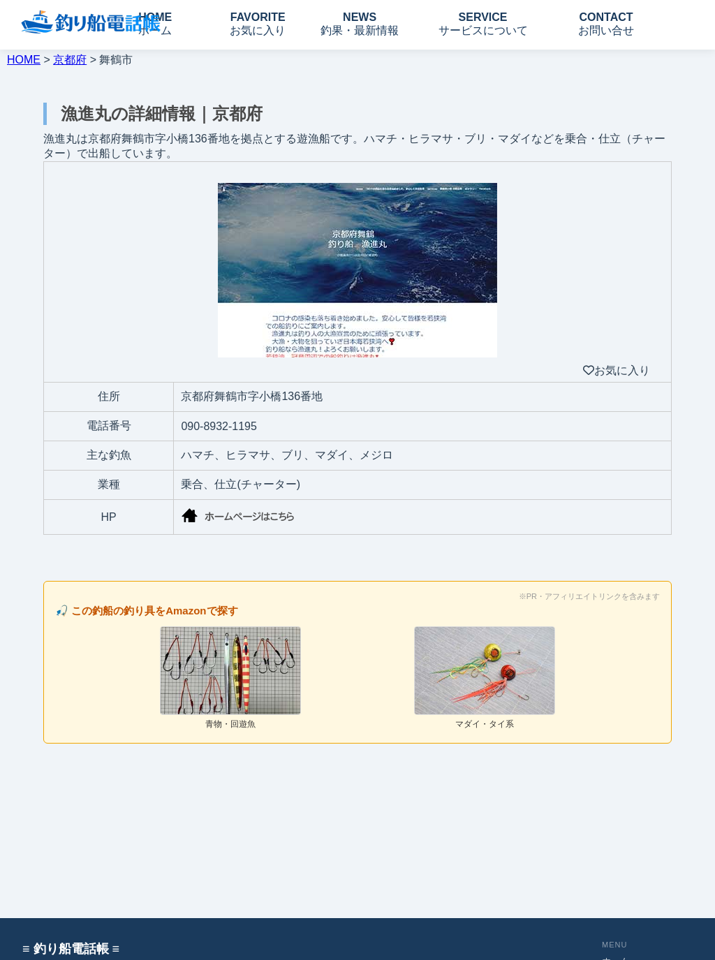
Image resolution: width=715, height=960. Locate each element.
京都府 (70, 60)
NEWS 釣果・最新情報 (359, 23)
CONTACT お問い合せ (606, 23)
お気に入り (616, 370)
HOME (23, 60)
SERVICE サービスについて (483, 23)
